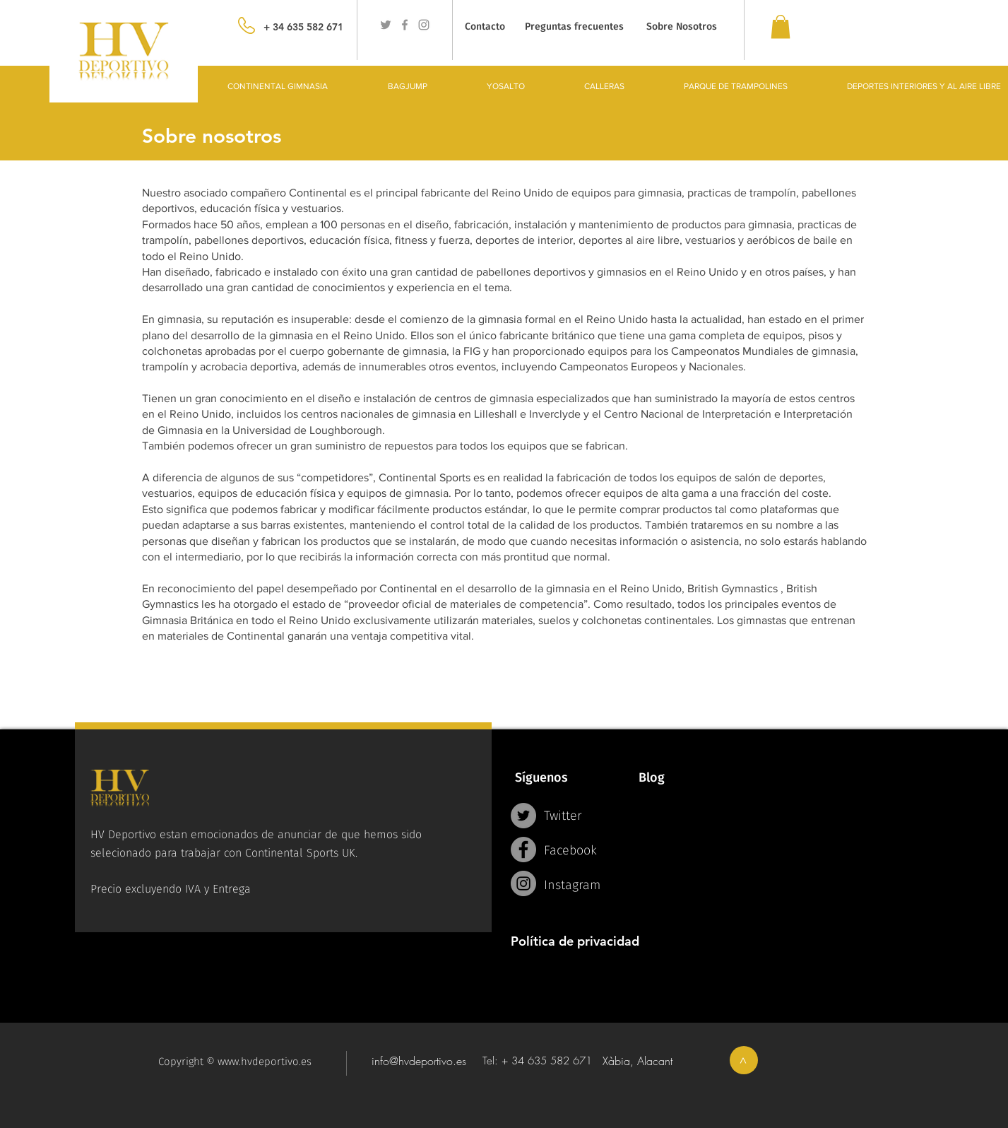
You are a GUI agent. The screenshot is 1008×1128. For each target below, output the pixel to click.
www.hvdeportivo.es (265, 1061)
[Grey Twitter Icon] (386, 25)
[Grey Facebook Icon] (405, 25)
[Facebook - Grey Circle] (523, 849)
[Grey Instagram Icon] (424, 25)
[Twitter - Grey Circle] (523, 815)
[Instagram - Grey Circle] (523, 883)
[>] (744, 1060)
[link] (780, 26)
